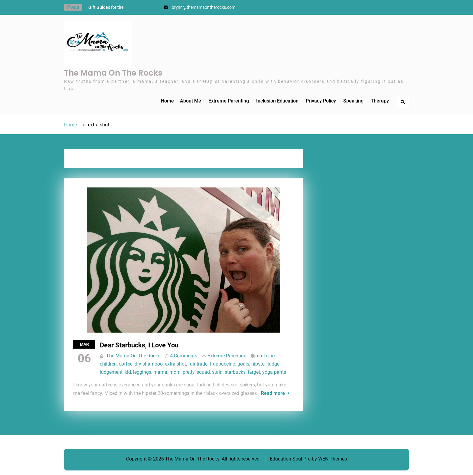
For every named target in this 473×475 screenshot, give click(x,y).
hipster (258, 364)
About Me (190, 101)
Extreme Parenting (228, 101)
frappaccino (222, 364)
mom (175, 372)
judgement (111, 372)
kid (128, 372)
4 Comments (183, 356)
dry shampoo (149, 364)
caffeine (266, 356)
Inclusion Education (277, 101)
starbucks (235, 372)
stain (217, 372)
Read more (273, 393)
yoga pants (274, 372)
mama (160, 372)
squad (203, 372)
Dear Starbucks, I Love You (139, 345)
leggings (142, 372)
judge (273, 364)
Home (167, 101)
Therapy (380, 101)
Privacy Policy (321, 101)
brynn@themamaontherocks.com (203, 7)
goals (243, 364)
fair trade (197, 364)
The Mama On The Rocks (113, 72)
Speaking (353, 101)
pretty (188, 372)
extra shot (175, 364)
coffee (125, 364)
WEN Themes (332, 459)
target (254, 372)
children (108, 364)
